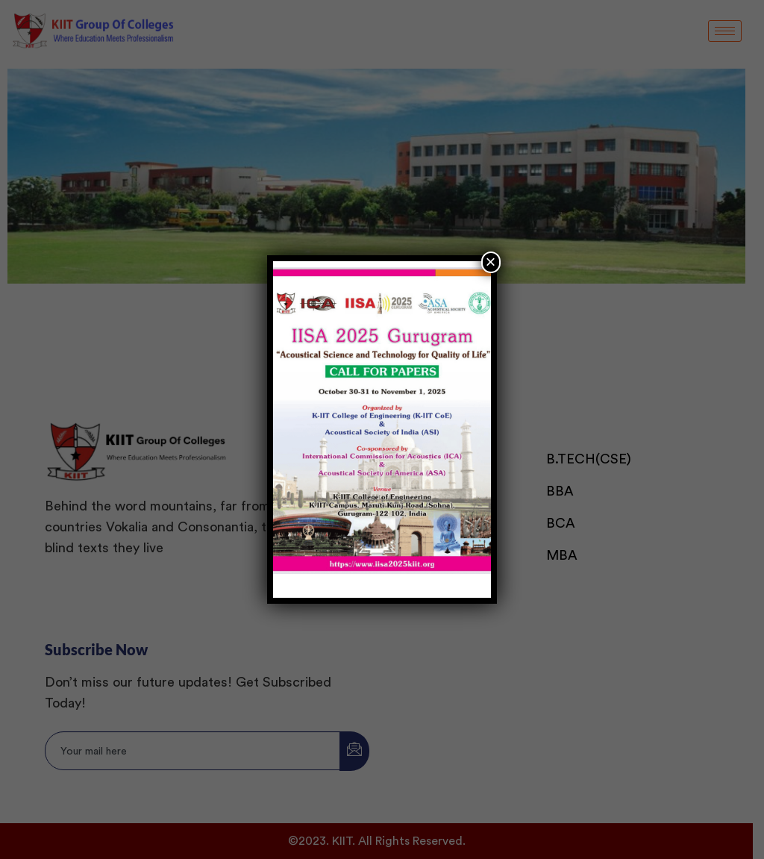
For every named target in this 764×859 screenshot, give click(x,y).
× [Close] (491, 262)
